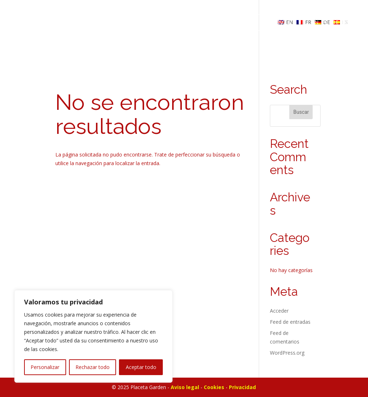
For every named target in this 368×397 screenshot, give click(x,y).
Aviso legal (185, 387)
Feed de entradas (290, 321)
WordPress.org (287, 352)
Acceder (279, 310)
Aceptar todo (141, 367)
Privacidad (242, 387)
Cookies (214, 387)
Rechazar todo (92, 367)
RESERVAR (276, 22)
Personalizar (45, 367)
